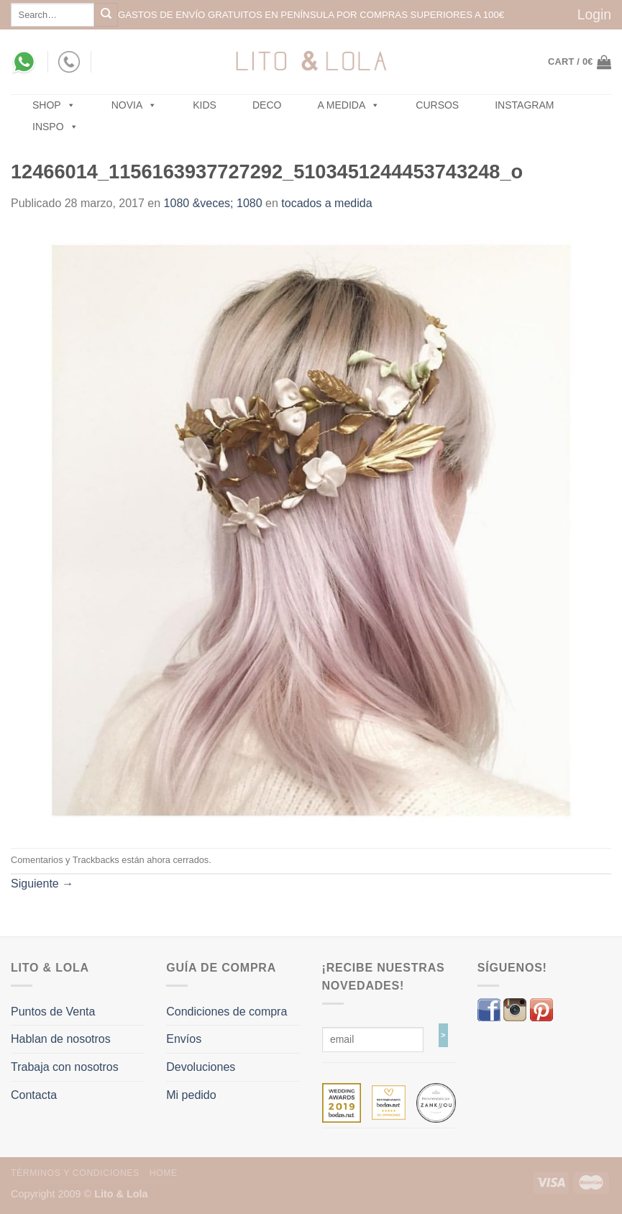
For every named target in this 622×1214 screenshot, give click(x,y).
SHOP (54, 105)
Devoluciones (200, 1067)
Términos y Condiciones (75, 1173)
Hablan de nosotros (61, 1039)
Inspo (55, 126)
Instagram (524, 105)
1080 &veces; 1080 (213, 203)
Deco (266, 105)
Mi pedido (191, 1095)
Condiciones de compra (226, 1011)
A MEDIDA (348, 105)
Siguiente (42, 883)
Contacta (34, 1095)
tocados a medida (326, 203)
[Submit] (106, 15)
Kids (204, 105)
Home (164, 1173)
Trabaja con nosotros (65, 1067)
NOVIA (134, 105)
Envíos (183, 1039)
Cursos (437, 105)
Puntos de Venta (53, 1011)
